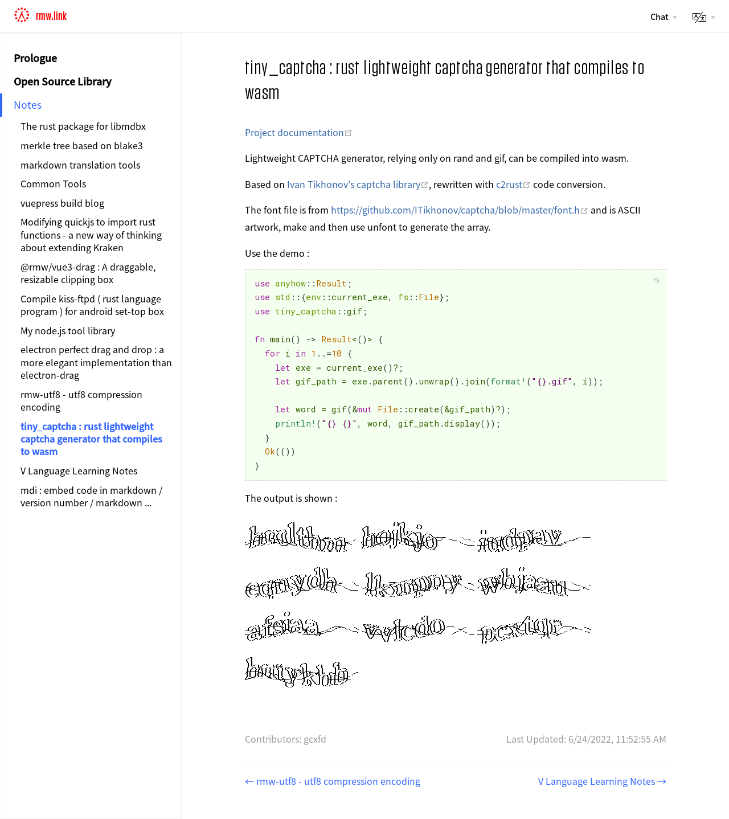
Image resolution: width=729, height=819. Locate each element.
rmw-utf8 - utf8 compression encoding (81, 400)
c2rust (513, 184)
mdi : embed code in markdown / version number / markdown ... (91, 496)
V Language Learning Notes (79, 470)
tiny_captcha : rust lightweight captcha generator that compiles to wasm (91, 438)
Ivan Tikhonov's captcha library (358, 184)
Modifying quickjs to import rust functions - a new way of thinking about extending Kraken (91, 234)
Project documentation (299, 132)
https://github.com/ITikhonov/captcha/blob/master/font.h (459, 209)
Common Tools (53, 183)
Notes (28, 104)
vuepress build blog (62, 203)
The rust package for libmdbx (83, 126)
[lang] (703, 17)
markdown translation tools (80, 164)
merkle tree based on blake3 (82, 145)
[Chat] (663, 16)
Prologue (35, 58)
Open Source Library (63, 81)
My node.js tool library (68, 330)
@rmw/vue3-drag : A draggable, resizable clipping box (88, 273)
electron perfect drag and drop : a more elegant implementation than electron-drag (96, 362)
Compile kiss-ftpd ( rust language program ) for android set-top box (92, 305)
